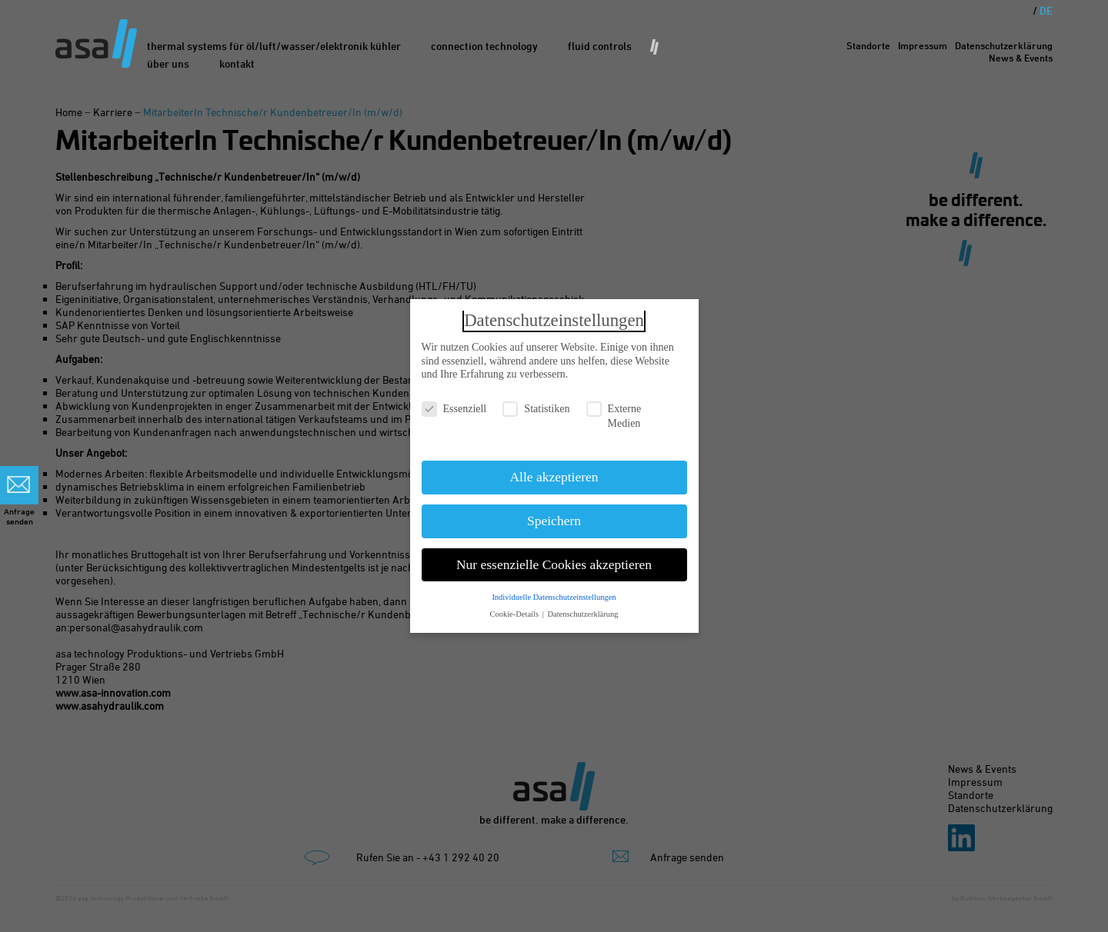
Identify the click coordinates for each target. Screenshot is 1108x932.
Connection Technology (484, 45)
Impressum (922, 45)
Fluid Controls (600, 45)
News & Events (1021, 58)
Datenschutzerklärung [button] (582, 608)
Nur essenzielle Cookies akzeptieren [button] (554, 559)
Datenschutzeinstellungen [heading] (554, 315)
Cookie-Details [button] (514, 608)
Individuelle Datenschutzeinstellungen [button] (554, 591)
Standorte (868, 45)
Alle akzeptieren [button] (553, 471)
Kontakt (237, 63)
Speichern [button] (554, 515)
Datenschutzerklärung (1004, 45)
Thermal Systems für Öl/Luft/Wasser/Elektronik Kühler (274, 45)
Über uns (168, 63)
